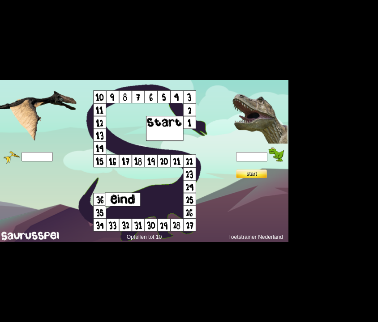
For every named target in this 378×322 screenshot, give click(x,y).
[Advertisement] (333, 141)
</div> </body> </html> (144, 161)
